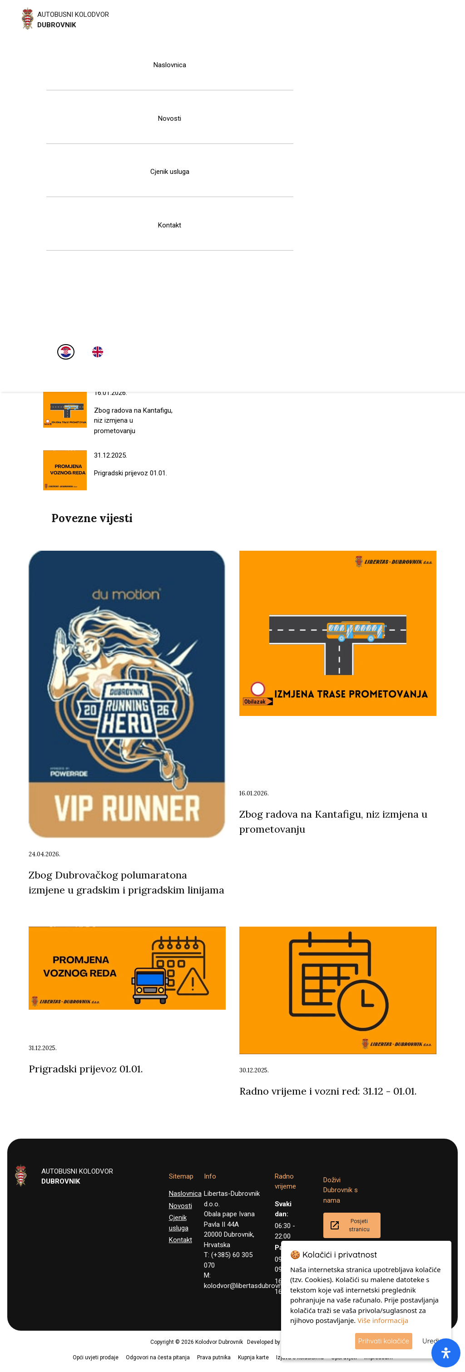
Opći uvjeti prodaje (96, 1357)
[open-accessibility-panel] (445, 1352)
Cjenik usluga (169, 172)
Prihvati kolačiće (383, 1341)
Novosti (169, 118)
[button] (3, 1366)
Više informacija (382, 1320)
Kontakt (169, 225)
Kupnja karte (253, 1357)
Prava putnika (214, 1357)
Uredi (430, 1341)
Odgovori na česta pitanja (158, 1357)
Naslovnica (169, 65)
